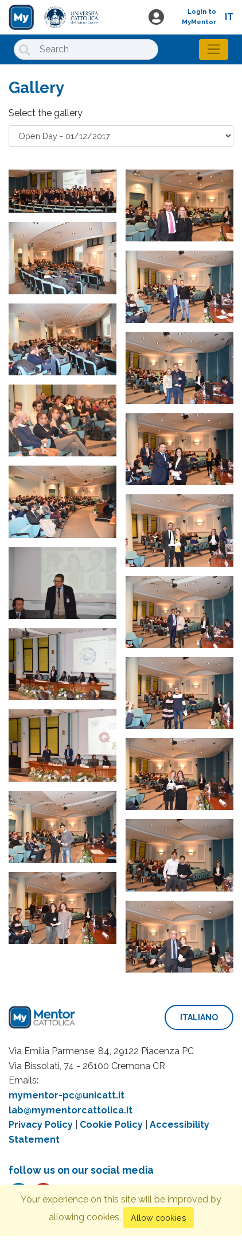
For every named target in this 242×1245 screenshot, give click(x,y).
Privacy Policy (41, 1124)
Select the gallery (46, 112)
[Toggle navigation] (213, 49)
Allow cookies (158, 1218)
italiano (199, 1017)
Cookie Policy (111, 1124)
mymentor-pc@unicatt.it (66, 1095)
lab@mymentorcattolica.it (70, 1110)
